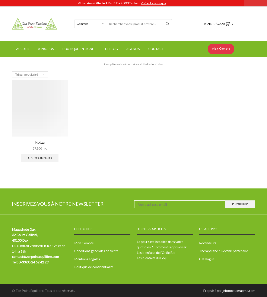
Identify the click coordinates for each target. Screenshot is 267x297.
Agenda (133, 49)
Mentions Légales (87, 259)
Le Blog (111, 49)
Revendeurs (207, 243)
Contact (156, 49)
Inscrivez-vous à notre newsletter (58, 204)
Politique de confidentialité (94, 267)
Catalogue (206, 259)
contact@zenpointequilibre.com (35, 256)
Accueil (22, 49)
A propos (46, 49)
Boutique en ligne (79, 49)
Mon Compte (221, 48)
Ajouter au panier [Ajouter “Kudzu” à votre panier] (40, 158)
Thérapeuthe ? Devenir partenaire (223, 251)
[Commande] (30, 74)
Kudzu (40, 142)
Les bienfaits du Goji (151, 258)
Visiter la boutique (153, 3)
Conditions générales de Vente (96, 251)
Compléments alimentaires (121, 64)
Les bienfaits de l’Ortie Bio (156, 252)
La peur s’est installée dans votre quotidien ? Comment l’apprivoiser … (163, 244)
